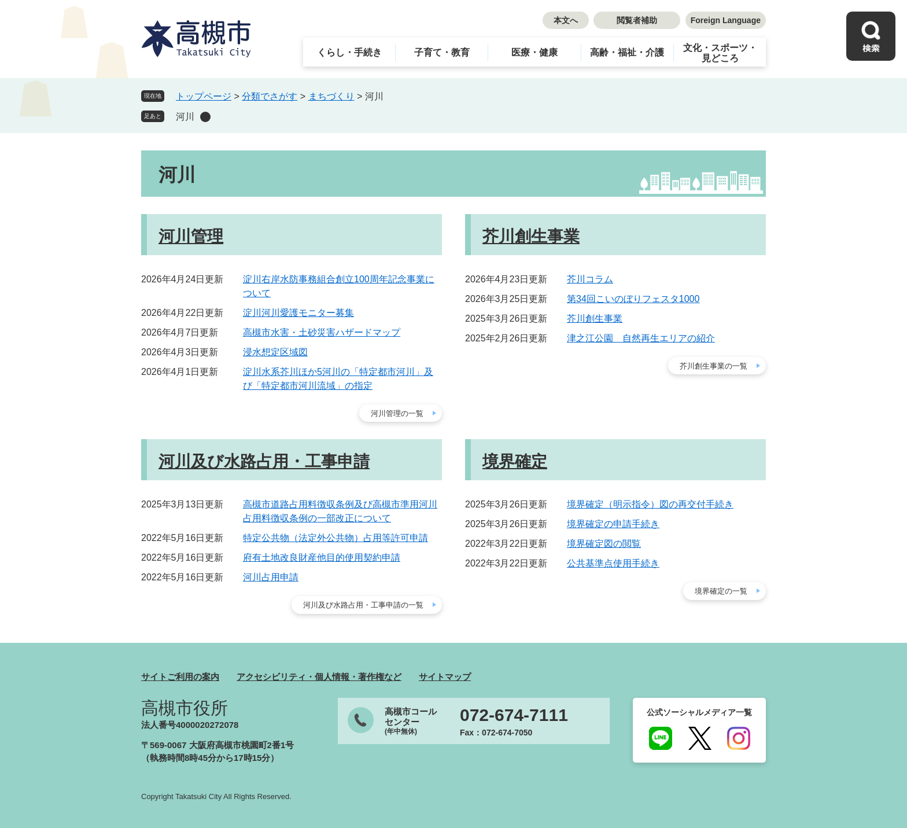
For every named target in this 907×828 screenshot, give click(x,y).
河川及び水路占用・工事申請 (264, 461)
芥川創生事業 (531, 236)
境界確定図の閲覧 (604, 544)
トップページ (203, 96)
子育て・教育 (442, 52)
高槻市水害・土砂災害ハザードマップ (321, 332)
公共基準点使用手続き (613, 563)
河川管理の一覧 (397, 413)
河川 (185, 117)
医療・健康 (534, 52)
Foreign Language (726, 20)
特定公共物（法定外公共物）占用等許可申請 (335, 538)
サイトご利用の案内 (180, 677)
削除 (205, 117)
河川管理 (190, 236)
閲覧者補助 (637, 20)
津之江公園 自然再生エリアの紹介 (641, 338)
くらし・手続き (349, 52)
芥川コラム (590, 279)
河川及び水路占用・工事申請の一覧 (363, 605)
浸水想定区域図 (275, 352)
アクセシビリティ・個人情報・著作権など (319, 677)
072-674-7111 (514, 715)
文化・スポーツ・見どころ (720, 53)
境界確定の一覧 (721, 591)
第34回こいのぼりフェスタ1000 (633, 299)
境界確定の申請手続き (613, 524)
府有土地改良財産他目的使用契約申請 (321, 557)
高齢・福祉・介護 (627, 52)
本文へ (566, 20)
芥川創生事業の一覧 (713, 366)
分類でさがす (269, 96)
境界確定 (514, 461)
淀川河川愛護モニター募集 (298, 313)
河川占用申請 (270, 577)
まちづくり (331, 96)
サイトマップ (445, 677)
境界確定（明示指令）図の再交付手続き (650, 504)
